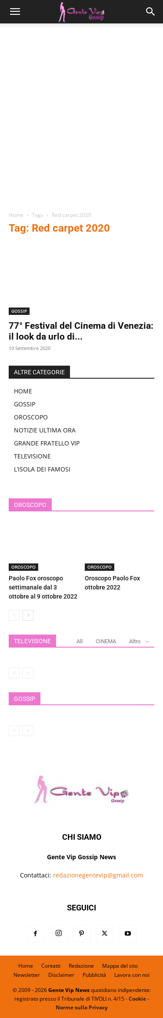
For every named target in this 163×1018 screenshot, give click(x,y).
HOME (23, 391)
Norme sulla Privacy (82, 1007)
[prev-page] (14, 615)
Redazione (81, 965)
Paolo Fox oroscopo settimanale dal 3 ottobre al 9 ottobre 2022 (43, 587)
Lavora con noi (132, 975)
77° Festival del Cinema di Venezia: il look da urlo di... (81, 331)
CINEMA (106, 641)
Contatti (50, 965)
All (80, 641)
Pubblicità (94, 975)
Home (16, 215)
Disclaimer (61, 975)
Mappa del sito (120, 965)
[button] (15, 11)
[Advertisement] (81, 120)
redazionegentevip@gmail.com (98, 875)
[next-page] (28, 615)
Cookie (137, 998)
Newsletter (26, 975)
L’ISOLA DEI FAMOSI (42, 469)
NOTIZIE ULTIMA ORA (45, 430)
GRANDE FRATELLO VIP (47, 443)
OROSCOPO (31, 417)
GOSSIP (19, 311)
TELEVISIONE (32, 456)
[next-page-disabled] (28, 673)
